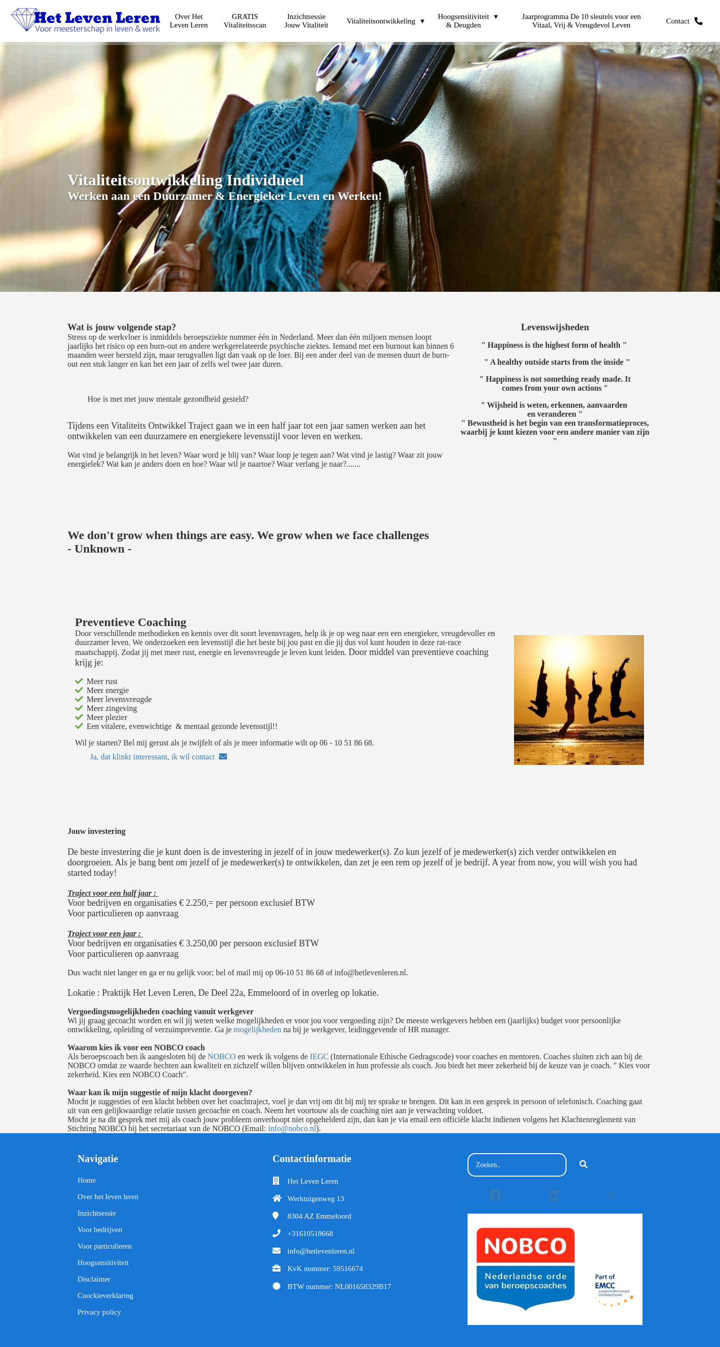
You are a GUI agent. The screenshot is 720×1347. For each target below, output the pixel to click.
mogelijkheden (257, 1029)
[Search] (583, 1165)
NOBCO (222, 1056)
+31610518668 (310, 1234)
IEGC (319, 1056)
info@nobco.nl (292, 1128)
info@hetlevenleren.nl (321, 1251)
